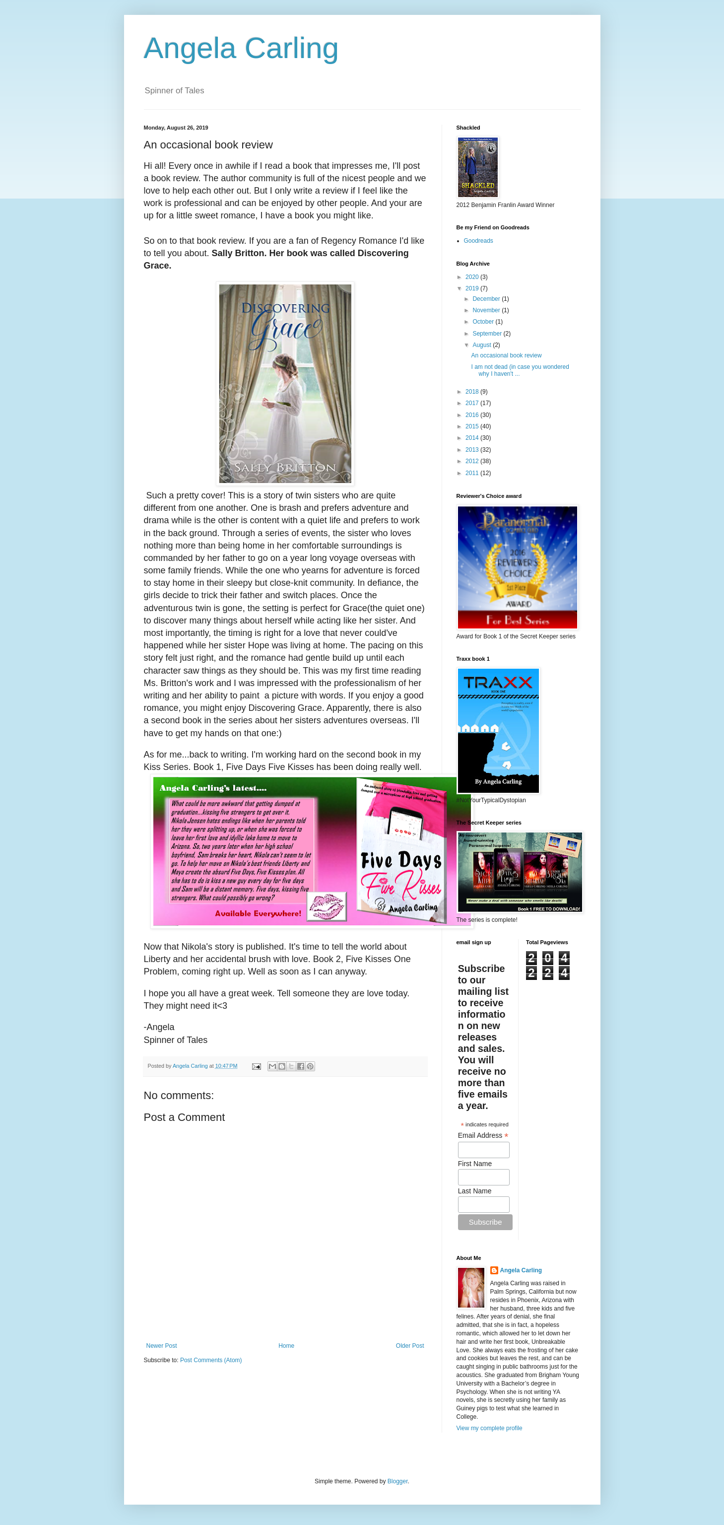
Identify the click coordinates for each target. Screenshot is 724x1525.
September (487, 333)
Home (286, 1345)
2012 (472, 461)
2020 (472, 277)
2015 (472, 426)
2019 (472, 288)
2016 (472, 415)
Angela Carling (241, 48)
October (483, 321)
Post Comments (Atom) (211, 1360)
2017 (472, 403)
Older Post (410, 1345)
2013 (472, 449)
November (487, 310)
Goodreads (478, 240)
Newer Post (161, 1345)
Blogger (398, 1481)
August (482, 345)
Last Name (475, 1191)
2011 (472, 473)
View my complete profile (490, 1428)
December (487, 298)
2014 (472, 437)
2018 (472, 391)
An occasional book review (506, 355)
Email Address (483, 1135)
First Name (475, 1164)
